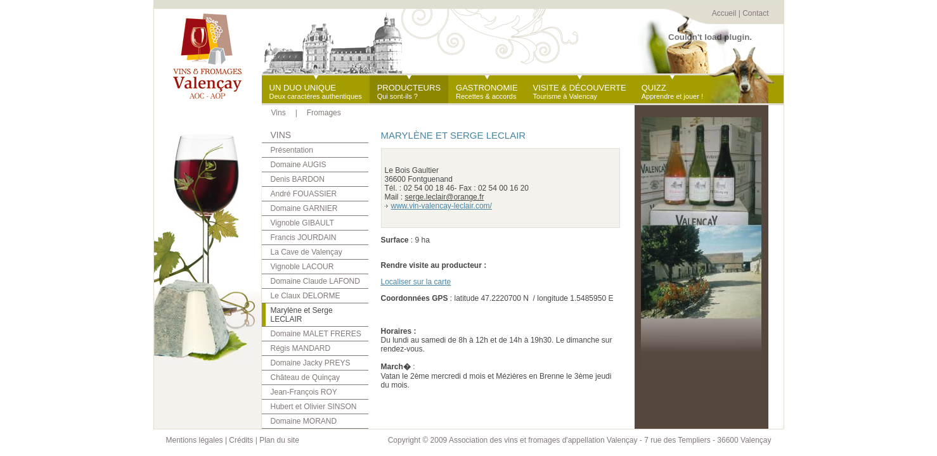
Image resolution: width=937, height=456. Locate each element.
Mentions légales (194, 440)
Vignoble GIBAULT (302, 222)
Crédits (241, 440)
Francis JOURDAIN (304, 237)
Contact (755, 13)
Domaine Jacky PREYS (311, 362)
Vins (278, 112)
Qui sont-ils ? (409, 91)
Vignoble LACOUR (302, 266)
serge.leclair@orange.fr (444, 197)
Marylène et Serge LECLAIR (302, 315)
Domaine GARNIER (304, 208)
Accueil (724, 13)
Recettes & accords (487, 91)
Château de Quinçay (305, 377)
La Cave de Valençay (306, 252)
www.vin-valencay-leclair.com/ (441, 205)
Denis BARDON (298, 179)
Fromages (324, 112)
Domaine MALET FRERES (316, 333)
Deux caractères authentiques (315, 91)
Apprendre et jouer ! (672, 91)
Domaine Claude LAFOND (315, 281)
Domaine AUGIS (298, 164)
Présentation (292, 150)
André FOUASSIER (304, 193)
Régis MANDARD (301, 348)
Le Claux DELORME (305, 295)
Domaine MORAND (304, 421)
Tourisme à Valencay (579, 91)
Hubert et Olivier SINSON (314, 406)
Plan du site (279, 440)
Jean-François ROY (304, 392)
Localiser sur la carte (416, 281)
